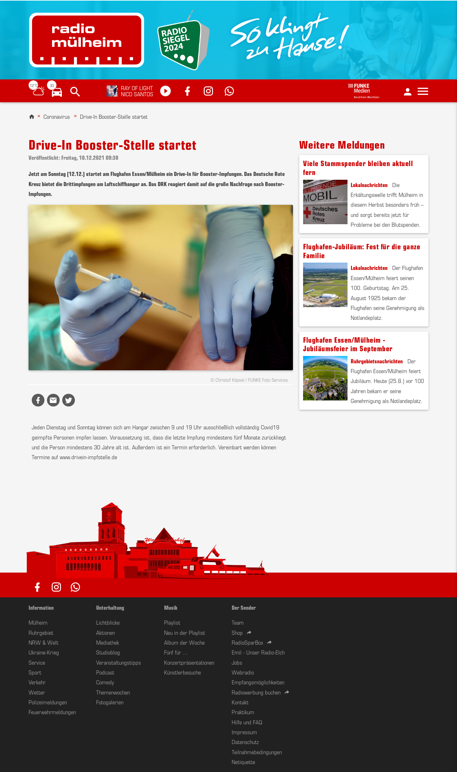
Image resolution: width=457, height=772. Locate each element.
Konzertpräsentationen (189, 662)
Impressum (244, 732)
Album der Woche (184, 642)
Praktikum (243, 712)
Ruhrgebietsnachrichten (377, 361)
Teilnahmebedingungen (257, 752)
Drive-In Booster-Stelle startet (114, 116)
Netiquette (243, 761)
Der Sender (244, 607)
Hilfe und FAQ (247, 722)
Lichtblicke (108, 622)
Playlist (172, 622)
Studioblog (108, 652)
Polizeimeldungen (48, 702)
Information (41, 607)
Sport (35, 672)
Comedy (105, 682)
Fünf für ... (176, 652)
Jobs (237, 662)
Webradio (243, 672)
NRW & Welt (43, 642)
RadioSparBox (247, 642)
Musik (170, 607)
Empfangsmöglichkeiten (258, 682)
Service (37, 662)
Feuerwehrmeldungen (52, 712)
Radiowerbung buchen (256, 692)
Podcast (105, 672)
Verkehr (37, 682)
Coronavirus (56, 116)
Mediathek (107, 642)
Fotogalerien (109, 702)
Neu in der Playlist (184, 632)
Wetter (37, 692)
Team (238, 622)
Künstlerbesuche (182, 672)
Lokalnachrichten (369, 184)
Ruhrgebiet (41, 632)
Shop (237, 632)
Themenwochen (113, 692)
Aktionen (105, 632)
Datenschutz (245, 741)
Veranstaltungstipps (118, 662)
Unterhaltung (110, 607)
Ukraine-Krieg (44, 652)
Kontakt (240, 702)
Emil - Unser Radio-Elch (258, 652)
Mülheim (38, 622)
